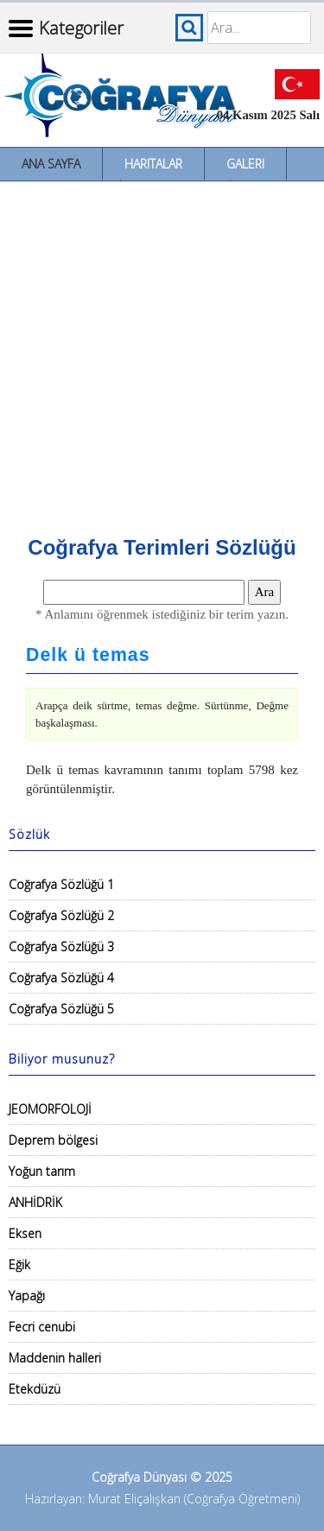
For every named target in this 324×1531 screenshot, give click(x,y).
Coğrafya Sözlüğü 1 (61, 884)
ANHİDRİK (35, 1202)
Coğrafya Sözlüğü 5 (61, 1009)
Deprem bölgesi (53, 1140)
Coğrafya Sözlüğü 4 (61, 977)
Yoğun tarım (42, 1171)
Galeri (245, 164)
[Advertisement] (162, 352)
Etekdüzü (34, 1389)
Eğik (19, 1264)
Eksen (25, 1233)
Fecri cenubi (42, 1326)
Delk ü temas (88, 655)
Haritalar (153, 164)
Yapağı (27, 1295)
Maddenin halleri (55, 1358)
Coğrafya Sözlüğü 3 (61, 946)
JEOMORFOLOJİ (50, 1109)
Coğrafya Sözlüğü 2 (61, 915)
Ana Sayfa (51, 164)
